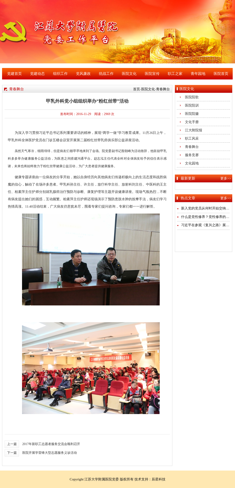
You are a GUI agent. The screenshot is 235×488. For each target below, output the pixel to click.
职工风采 (192, 138)
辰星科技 (158, 479)
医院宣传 (152, 74)
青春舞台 (163, 89)
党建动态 (37, 74)
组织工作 (60, 74)
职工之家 (175, 74)
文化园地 (192, 163)
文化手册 (192, 122)
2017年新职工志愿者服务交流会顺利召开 (51, 444)
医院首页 (221, 74)
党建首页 (14, 74)
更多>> (225, 178)
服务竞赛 (192, 155)
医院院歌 (192, 97)
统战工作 (106, 74)
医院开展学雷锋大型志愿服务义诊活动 (49, 452)
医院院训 (192, 105)
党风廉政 (83, 74)
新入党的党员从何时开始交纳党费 (207, 208)
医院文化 (129, 74)
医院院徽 (192, 114)
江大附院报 (193, 130)
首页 (136, 89)
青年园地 (198, 74)
